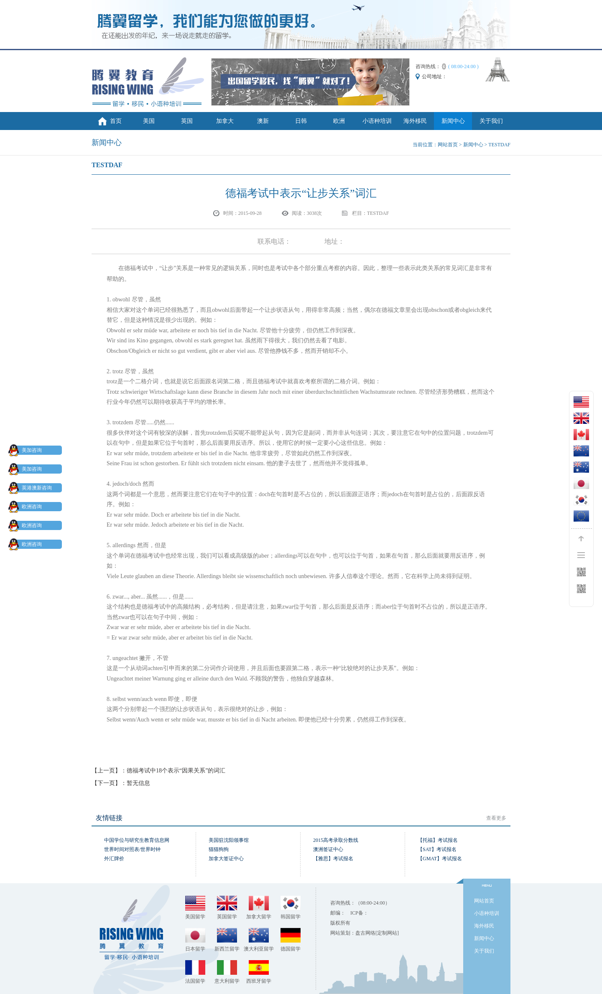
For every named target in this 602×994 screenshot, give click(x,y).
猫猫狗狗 (219, 849)
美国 (149, 121)
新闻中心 (453, 121)
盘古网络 (365, 933)
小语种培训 (377, 121)
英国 (187, 121)
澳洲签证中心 (328, 849)
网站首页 (448, 145)
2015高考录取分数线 (335, 840)
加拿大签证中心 (226, 858)
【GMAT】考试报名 (440, 858)
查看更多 (496, 818)
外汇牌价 (114, 858)
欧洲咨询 (27, 506)
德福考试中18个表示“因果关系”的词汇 (176, 770)
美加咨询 (27, 450)
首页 (116, 121)
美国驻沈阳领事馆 (229, 840)
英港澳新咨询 (32, 487)
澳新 (263, 121)
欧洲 (339, 121)
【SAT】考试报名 (437, 849)
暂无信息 (138, 783)
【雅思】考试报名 (333, 858)
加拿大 (225, 121)
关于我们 (491, 121)
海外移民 (415, 121)
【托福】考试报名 (438, 840)
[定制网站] (387, 933)
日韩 (301, 121)
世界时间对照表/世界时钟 (132, 849)
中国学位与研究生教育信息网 (136, 840)
